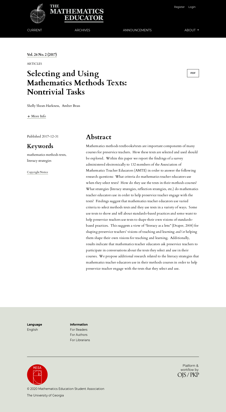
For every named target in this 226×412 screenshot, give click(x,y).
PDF (193, 73)
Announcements (137, 30)
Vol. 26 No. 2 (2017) (42, 54)
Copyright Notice (37, 172)
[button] (36, 116)
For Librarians (80, 340)
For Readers (78, 329)
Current (34, 30)
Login (192, 7)
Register (179, 7)
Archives (82, 30)
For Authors (78, 334)
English (32, 329)
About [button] (190, 30)
